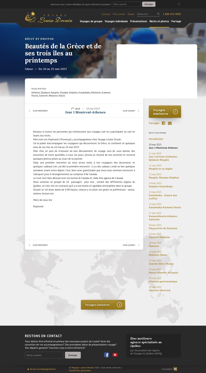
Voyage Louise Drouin (82, 367)
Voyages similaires (160, 111)
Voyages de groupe (91, 21)
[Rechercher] (148, 14)
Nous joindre (119, 14)
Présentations (138, 21)
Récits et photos (159, 21)
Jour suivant (128, 111)
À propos (106, 14)
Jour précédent (41, 111)
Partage (176, 21)
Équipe (131, 14)
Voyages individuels (116, 21)
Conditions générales (80, 370)
